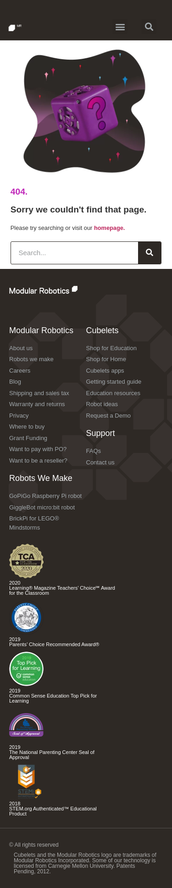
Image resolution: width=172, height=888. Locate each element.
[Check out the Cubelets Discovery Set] (26, 632)
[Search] (149, 253)
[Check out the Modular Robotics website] (63, 289)
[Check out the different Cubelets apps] (26, 684)
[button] (120, 26)
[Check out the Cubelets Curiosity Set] (26, 576)
